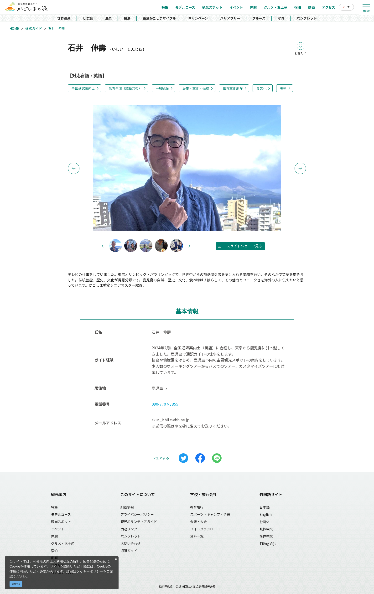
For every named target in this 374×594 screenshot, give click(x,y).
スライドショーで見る (244, 245)
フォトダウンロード (205, 529)
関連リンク (128, 529)
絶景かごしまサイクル (159, 18)
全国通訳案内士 (83, 88)
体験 (54, 536)
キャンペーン (198, 18)
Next (300, 168)
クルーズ (258, 18)
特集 (54, 507)
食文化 (261, 88)
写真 (281, 18)
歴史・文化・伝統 (195, 88)
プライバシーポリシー (137, 514)
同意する (16, 583)
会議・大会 (198, 521)
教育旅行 (196, 507)
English (266, 514)
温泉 (108, 18)
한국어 (265, 521)
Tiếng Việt (268, 543)
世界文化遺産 (233, 88)
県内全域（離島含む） (125, 88)
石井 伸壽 (56, 28)
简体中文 (266, 536)
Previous (73, 168)
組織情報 (127, 507)
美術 (283, 88)
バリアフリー (230, 18)
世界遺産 (64, 18)
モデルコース (61, 514)
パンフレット (306, 18)
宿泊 (54, 550)
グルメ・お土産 (62, 543)
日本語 (265, 507)
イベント (57, 529)
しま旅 (88, 18)
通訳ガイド (33, 28)
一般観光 (162, 88)
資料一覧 (196, 536)
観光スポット (61, 521)
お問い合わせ (130, 543)
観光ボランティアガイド (138, 521)
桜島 (127, 18)
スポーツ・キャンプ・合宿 (210, 514)
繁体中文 (266, 529)
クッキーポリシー (89, 571)
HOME (14, 28)
